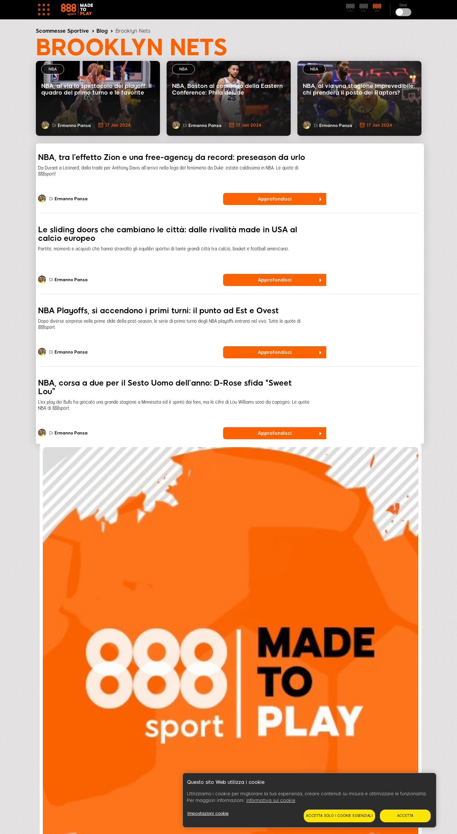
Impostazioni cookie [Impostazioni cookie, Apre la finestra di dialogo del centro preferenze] (207, 813)
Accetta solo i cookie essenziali (339, 816)
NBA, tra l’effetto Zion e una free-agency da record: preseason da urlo (171, 157)
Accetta (405, 816)
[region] (309, 800)
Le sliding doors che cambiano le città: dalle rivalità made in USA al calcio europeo (167, 234)
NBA (53, 69)
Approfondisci (275, 199)
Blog (102, 31)
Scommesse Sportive (62, 31)
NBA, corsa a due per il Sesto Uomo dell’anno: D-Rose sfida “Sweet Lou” (165, 387)
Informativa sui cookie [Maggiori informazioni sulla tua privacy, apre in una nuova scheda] (270, 800)
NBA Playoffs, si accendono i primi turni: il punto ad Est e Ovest (158, 310)
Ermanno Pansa (74, 125)
